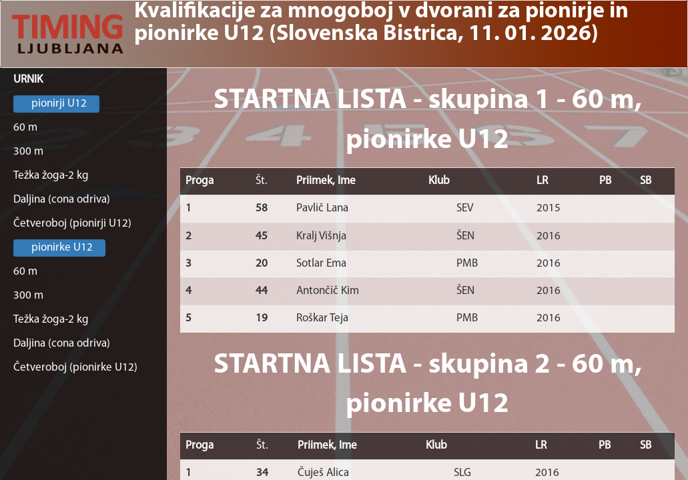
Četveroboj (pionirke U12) (75, 367)
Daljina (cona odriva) (61, 199)
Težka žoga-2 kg (51, 175)
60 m (25, 127)
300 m (28, 151)
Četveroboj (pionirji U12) (72, 223)
